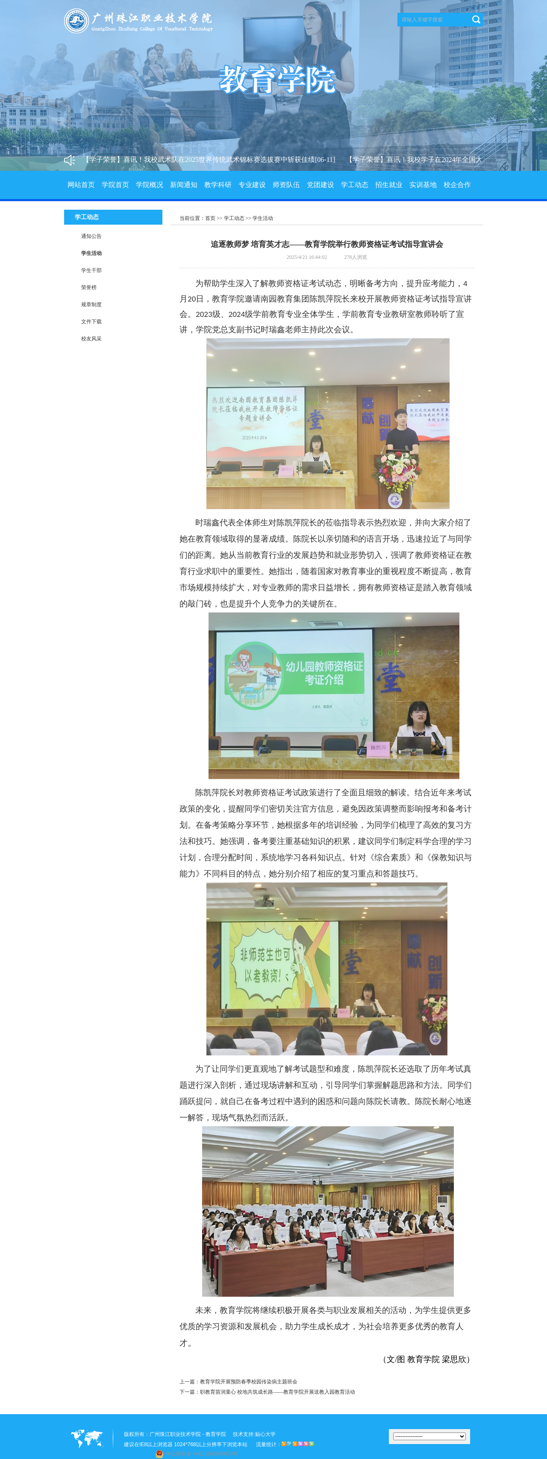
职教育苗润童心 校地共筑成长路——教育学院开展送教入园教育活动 (277, 1392)
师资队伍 (286, 184)
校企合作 (457, 184)
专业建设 (252, 184)
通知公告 (91, 236)
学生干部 (91, 270)
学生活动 (91, 253)
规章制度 (91, 305)
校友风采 (91, 339)
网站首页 (81, 184)
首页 (210, 218)
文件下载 (91, 322)
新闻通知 (183, 184)
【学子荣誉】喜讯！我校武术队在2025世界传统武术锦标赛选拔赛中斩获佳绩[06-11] (211, 159)
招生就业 (389, 184)
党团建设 (320, 184)
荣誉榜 (89, 287)
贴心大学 (265, 1434)
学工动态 (354, 184)
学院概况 (149, 184)
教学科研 (218, 184)
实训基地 (423, 184)
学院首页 (115, 184)
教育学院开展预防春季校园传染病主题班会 (248, 1382)
